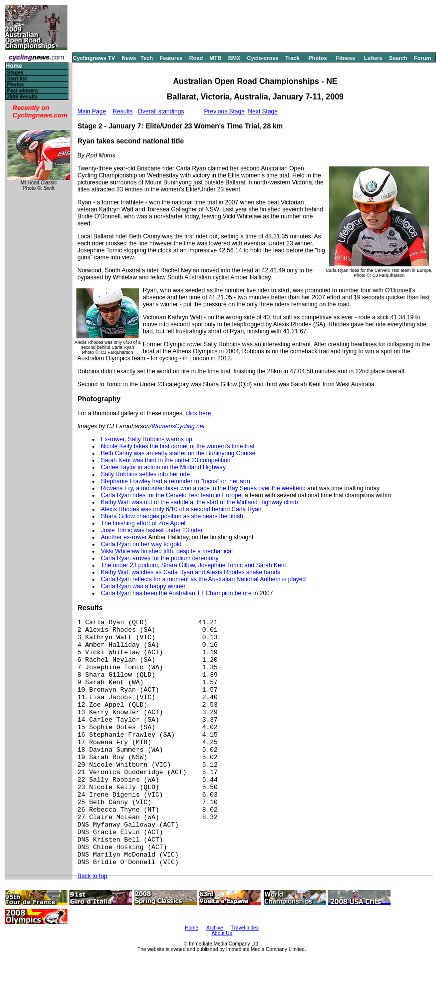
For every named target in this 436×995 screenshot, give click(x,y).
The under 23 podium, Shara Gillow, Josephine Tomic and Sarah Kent (193, 565)
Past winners (22, 90)
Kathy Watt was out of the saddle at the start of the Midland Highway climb (199, 502)
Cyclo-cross (263, 58)
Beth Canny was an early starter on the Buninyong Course (178, 453)
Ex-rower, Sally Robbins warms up (146, 439)
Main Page (91, 111)
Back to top (92, 876)
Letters (373, 58)
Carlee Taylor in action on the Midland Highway (163, 467)
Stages (15, 72)
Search (398, 58)
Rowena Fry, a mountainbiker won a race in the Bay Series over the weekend (203, 488)
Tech (146, 58)
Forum (422, 58)
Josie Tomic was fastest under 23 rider (152, 530)
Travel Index (245, 928)
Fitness (345, 58)
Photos (317, 58)
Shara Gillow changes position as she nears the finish (172, 516)
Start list (17, 78)
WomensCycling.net (178, 426)
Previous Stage (224, 111)
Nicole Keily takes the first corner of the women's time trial (177, 446)
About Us (221, 933)
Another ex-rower (124, 537)
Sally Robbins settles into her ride (145, 474)
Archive (214, 928)
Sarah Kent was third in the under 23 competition (166, 460)
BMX (234, 58)
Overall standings (161, 111)
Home (13, 66)
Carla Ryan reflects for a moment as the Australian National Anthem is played (203, 579)
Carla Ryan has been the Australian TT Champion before (177, 593)
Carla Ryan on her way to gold (141, 544)
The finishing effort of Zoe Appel (143, 523)
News (129, 58)
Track (292, 58)
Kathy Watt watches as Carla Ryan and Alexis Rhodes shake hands (190, 572)
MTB (216, 58)
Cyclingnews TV (94, 58)
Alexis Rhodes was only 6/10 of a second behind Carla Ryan (181, 509)
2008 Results (22, 96)
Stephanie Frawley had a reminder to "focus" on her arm (175, 481)
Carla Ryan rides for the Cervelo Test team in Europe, (172, 495)
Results (123, 111)
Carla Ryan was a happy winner (143, 586)
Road (196, 58)
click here (198, 413)
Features (171, 58)
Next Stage (263, 111)
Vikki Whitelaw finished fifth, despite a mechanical (167, 551)
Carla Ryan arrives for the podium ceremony (159, 558)
